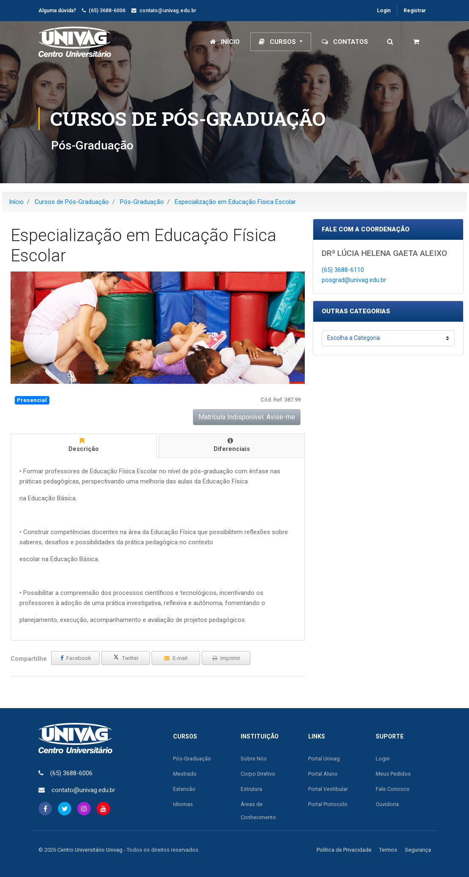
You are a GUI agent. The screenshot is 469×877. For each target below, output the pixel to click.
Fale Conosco (392, 789)
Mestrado (185, 774)
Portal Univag (324, 758)
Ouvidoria (387, 804)
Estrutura (251, 789)
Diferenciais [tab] (230, 445)
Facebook (75, 658)
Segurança (418, 850)
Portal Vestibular (328, 789)
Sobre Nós (254, 758)
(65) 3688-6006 (107, 11)
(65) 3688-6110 (343, 270)
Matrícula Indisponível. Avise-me (246, 417)
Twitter (125, 657)
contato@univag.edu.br (167, 11)
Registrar (415, 11)
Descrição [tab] (82, 445)
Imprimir (226, 658)
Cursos (278, 42)
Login (383, 11)
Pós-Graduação (142, 202)
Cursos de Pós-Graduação (72, 202)
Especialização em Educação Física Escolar (235, 202)
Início (225, 42)
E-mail (175, 658)
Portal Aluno (323, 774)
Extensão (184, 789)
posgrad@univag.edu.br (354, 280)
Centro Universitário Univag (89, 850)
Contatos (345, 42)
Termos (388, 850)
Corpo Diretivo (258, 774)
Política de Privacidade (344, 850)
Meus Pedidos (393, 774)
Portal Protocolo (327, 804)
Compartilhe (29, 659)
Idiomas (183, 804)
